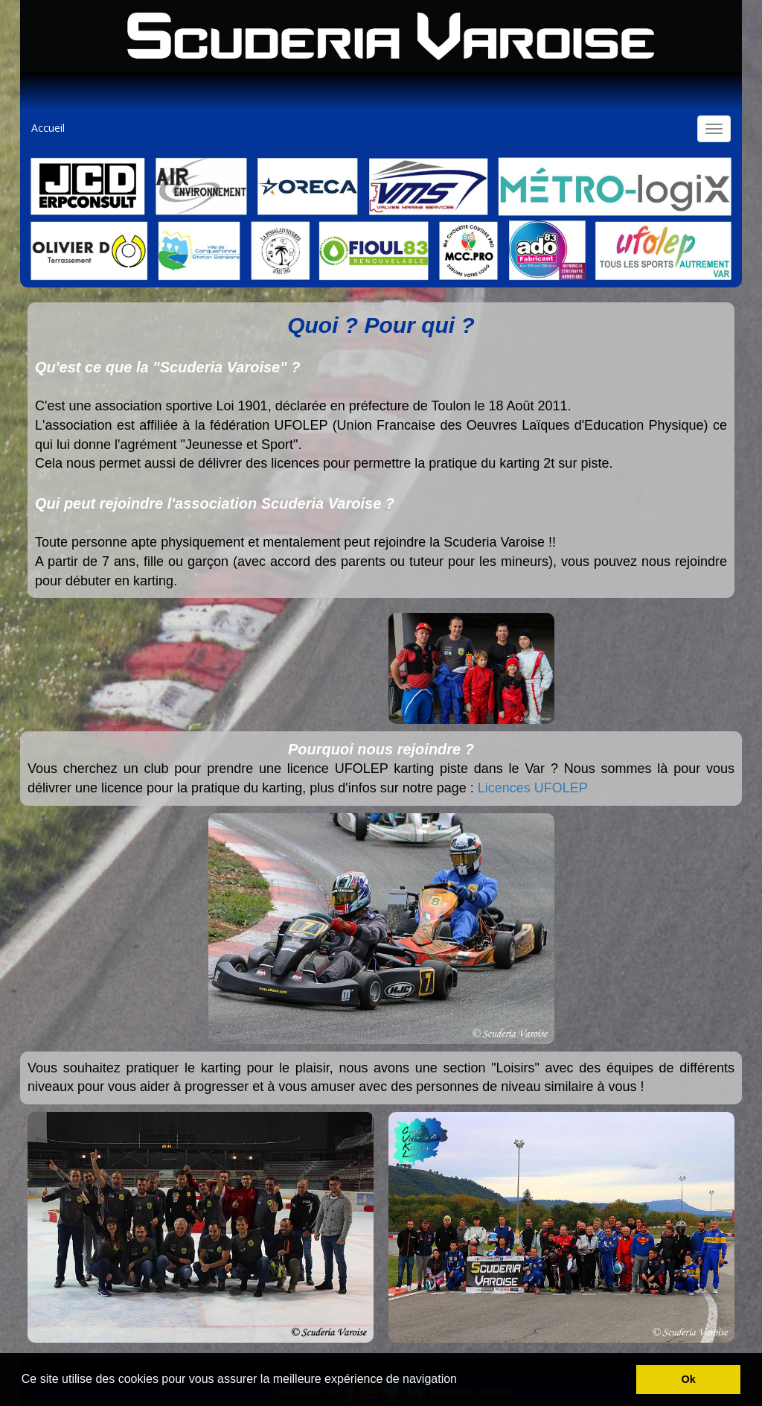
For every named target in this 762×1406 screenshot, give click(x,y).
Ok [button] (689, 1379)
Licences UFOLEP (533, 787)
